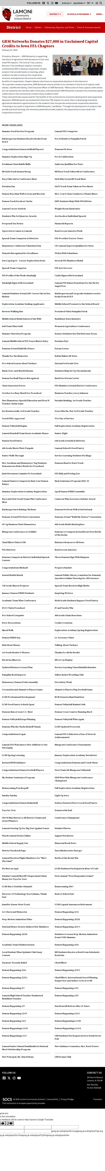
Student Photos (62, 828)
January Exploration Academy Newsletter (76, 755)
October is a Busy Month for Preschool (21, 393)
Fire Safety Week (63, 682)
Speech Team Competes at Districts (20, 238)
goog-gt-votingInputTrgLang (90, 1131)
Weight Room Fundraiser (67, 209)
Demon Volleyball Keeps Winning (18, 719)
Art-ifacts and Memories (14, 912)
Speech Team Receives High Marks (72, 586)
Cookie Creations (63, 623)
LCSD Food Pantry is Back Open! (18, 704)
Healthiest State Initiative (68, 319)
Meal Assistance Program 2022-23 (72, 481)
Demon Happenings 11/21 (15, 1028)
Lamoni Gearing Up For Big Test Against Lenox (25, 828)
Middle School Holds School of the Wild (21, 319)
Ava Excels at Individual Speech (70, 216)
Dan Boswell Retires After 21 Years (72, 1006)
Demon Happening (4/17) (67, 927)
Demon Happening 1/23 (66, 995)
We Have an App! (10, 868)
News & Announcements (89, 27)
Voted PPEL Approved (13, 418)
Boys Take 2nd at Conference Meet (19, 179)
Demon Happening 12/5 (14, 1021)
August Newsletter (64, 836)
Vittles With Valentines (66, 253)
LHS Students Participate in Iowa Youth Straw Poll (78, 1037)
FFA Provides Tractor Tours (69, 238)
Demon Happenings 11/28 (68, 1021)
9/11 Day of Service (64, 418)
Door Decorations (11, 623)
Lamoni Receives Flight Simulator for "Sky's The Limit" (24, 860)
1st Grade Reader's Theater (16, 652)
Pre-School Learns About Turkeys (19, 363)
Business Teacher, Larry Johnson (71, 393)
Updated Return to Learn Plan (17, 667)
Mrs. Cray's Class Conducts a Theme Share (76, 194)
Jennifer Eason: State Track (16, 904)
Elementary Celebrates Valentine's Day (21, 246)
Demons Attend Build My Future (18, 348)
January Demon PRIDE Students (18, 593)
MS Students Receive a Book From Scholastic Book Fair (77, 954)
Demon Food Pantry (12, 441)
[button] (61, 14)
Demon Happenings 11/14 (68, 1028)
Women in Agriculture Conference (72, 326)
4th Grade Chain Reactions (68, 615)
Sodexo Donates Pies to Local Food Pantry (76, 803)
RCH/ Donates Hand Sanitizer (69, 697)
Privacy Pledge (67, 1099)
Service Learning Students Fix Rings (73, 455)
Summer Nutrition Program (16, 334)
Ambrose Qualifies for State (69, 164)
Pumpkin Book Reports (14, 675)
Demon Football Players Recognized (20, 378)
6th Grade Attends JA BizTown (70, 441)
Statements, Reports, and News (59, 27)
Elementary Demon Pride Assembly (20, 682)
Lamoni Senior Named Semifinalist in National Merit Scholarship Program (25, 1048)
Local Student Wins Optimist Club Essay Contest (22, 954)
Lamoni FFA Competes (66, 131)
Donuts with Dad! (63, 810)
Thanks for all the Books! (67, 652)
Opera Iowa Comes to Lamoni (17, 231)
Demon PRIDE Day (11, 638)
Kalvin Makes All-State (66, 356)
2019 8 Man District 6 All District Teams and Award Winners (24, 819)
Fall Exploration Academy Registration (74, 426)
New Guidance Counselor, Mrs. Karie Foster (77, 1046)
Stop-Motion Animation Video (17, 919)
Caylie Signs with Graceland (69, 275)
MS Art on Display (64, 660)
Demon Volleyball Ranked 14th (70, 704)
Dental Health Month (12, 575)
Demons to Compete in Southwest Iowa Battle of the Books (78, 533)
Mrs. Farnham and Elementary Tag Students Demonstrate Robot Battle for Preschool (24, 465)
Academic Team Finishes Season (18, 945)
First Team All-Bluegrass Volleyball (72, 770)
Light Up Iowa (62, 795)
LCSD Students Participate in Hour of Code (76, 868)
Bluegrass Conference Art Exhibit (19, 532)
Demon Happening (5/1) (67, 912)
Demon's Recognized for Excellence (20, 253)
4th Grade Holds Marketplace (69, 524)
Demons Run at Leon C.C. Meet (17, 712)
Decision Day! (62, 341)
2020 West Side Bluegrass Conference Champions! (74, 779)
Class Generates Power (13, 386)
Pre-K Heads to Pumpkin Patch (70, 139)
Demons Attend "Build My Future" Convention (78, 517)
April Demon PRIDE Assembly (70, 491)
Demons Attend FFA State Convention (21, 517)
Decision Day (8, 186)
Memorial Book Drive (65, 843)
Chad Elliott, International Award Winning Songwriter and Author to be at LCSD (76, 979)
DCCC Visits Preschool (13, 608)
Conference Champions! (67, 818)
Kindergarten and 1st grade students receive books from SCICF (78, 295)
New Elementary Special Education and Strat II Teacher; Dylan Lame (25, 402)
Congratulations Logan (14, 734)
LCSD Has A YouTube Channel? (17, 886)
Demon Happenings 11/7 (14, 1036)
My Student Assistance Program (18, 777)
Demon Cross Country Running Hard (73, 712)
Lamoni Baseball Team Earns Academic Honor (25, 433)
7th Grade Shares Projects (15, 586)
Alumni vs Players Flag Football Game (74, 690)
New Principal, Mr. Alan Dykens (18, 1057)
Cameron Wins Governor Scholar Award (75, 499)
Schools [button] (66, 3)
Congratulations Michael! (15, 568)
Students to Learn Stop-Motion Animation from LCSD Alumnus (76, 936)
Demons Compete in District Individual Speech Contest (25, 559)
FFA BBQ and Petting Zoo (67, 473)
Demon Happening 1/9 (13, 1006)
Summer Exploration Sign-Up (17, 157)
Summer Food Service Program (18, 131)
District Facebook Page (14, 850)
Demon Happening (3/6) (14, 970)
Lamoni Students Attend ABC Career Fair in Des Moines (26, 295)
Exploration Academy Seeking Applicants (23, 304)
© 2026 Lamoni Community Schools (29, 1099)
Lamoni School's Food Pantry (69, 448)
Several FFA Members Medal (69, 261)
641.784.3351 (92, 1084)
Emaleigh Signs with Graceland (17, 283)
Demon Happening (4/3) (67, 945)
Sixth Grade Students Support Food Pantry (76, 600)
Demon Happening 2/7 (13, 988)
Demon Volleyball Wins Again (69, 719)
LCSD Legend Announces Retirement (73, 904)
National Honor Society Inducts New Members (25, 927)
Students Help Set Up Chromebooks (73, 371)
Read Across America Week (68, 231)
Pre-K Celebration (64, 157)
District (38, 27)
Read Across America (65, 550)
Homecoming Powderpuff (15, 788)
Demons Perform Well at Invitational (73, 509)
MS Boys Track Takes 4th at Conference (75, 171)
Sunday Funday (9, 795)
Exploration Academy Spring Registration (76, 630)
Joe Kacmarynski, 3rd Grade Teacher (20, 411)
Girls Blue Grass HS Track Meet (70, 179)
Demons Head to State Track (69, 463)
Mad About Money (11, 645)
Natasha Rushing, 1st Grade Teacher (73, 400)
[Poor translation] (9, 1123)
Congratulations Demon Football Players (23, 770)
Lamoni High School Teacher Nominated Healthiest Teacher (22, 997)
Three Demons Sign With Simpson (72, 557)
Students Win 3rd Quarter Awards (19, 216)
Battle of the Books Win (66, 858)
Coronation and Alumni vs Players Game (22, 690)
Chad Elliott (61, 963)
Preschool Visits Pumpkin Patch (71, 311)
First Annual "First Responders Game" (74, 876)
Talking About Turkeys (66, 645)
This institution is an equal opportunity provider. (23, 1103)
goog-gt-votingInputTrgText (34, 1135)
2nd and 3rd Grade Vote (66, 363)
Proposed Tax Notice (12, 223)
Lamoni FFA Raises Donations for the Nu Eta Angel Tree (77, 285)
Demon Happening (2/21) (14, 977)
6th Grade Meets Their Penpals (17, 448)
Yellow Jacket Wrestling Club (69, 675)
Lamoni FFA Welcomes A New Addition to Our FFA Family (25, 746)
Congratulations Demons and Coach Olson (76, 763)
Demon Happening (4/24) (67, 919)
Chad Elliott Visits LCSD (14, 542)
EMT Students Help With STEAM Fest (73, 201)
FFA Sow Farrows (63, 268)
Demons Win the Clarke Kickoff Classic (21, 727)
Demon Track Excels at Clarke (17, 201)
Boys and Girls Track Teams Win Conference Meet (24, 501)
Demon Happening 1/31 (66, 988)
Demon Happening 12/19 (14, 1013)
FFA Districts (8, 550)
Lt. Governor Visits (64, 638)
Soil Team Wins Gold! (12, 326)
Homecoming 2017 (64, 886)
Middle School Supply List (15, 843)
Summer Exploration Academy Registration (24, 491)
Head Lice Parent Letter (67, 378)
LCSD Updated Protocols (67, 727)
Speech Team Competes (14, 268)
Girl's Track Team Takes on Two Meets (74, 186)
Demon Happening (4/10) (14, 934)
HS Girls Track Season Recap (16, 171)
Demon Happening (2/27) (67, 970)
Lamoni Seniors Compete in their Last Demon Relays (25, 483)
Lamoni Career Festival (14, 209)
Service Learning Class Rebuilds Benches (75, 667)
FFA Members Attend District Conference (76, 386)
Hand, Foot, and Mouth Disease (17, 371)
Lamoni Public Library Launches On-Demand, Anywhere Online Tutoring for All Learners (78, 577)
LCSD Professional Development (18, 697)
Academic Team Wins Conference (19, 600)
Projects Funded (63, 568)
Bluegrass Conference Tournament (73, 745)
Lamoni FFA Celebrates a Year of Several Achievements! (75, 736)
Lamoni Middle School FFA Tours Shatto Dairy (25, 341)
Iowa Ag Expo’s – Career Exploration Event (23, 261)
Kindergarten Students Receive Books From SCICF (24, 140)
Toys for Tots (9, 810)
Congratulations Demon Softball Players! (23, 149)
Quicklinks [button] (79, 3)
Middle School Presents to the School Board (77, 304)
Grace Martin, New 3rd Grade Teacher (74, 411)
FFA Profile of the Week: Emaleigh (19, 275)
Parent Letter (62, 348)
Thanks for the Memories (15, 356)
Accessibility (52, 1099)
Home (29, 27)
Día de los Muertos (11, 660)
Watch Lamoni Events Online (16, 836)
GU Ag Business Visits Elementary (19, 524)
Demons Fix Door (63, 149)
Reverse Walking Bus (12, 311)
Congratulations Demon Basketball (20, 803)
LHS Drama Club (63, 1057)
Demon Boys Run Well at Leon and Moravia (23, 194)
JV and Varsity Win (64, 608)
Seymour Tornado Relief (14, 963)
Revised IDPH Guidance (13, 763)
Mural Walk (7, 630)
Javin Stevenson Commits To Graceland (21, 473)
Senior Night (61, 433)
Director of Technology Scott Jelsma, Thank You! (24, 896)
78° (89, 3)
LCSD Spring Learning (13, 755)
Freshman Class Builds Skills (16, 164)
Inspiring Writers (64, 593)
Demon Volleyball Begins (14, 426)
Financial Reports (64, 223)
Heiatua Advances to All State (69, 542)
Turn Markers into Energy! (68, 850)
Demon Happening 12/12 (67, 1013)
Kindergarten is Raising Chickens (19, 509)
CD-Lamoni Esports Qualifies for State (74, 246)
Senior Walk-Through (13, 455)
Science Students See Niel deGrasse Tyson (76, 334)
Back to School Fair (64, 894)
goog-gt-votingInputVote (58, 1135)
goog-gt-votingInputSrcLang (64, 1131)
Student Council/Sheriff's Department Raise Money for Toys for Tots (24, 878)
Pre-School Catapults (13, 615)
